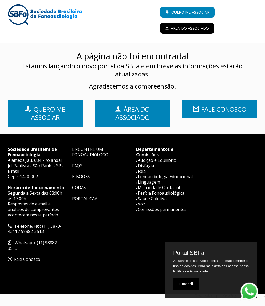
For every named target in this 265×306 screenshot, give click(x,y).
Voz (141, 204)
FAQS (77, 166)
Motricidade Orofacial (159, 187)
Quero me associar (190, 12)
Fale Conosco (27, 259)
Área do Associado (190, 28)
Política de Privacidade (190, 271)
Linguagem (149, 182)
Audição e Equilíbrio (157, 160)
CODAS (79, 187)
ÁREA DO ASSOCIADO (132, 113)
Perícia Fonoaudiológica (161, 193)
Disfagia (146, 166)
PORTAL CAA (84, 198)
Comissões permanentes (162, 209)
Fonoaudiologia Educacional (165, 176)
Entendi (186, 284)
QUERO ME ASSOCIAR (48, 113)
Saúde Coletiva (152, 198)
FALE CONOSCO (223, 109)
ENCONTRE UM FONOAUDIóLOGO (90, 152)
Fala (142, 171)
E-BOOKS (81, 176)
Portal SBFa (188, 253)
